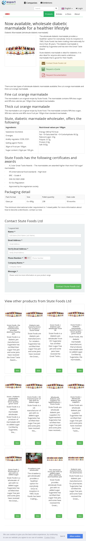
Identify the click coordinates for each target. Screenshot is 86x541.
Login (79, 8)
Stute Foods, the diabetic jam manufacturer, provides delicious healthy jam (13, 329)
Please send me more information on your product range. (44, 277)
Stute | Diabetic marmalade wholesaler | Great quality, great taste (13, 400)
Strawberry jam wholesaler (34, 469)
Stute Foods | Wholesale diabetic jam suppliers (75, 399)
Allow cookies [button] (75, 536)
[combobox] (28, 258)
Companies (30, 2)
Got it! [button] (62, 536)
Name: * (11, 231)
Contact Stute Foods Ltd (67, 286)
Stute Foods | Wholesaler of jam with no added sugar (13, 472)
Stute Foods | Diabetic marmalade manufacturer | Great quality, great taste (76, 329)
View (17, 370)
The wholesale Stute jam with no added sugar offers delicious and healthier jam (55, 473)
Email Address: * (15, 240)
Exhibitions (46, 3)
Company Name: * (16, 263)
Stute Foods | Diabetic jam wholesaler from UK (55, 327)
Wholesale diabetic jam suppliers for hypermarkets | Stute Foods (55, 400)
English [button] (67, 8)
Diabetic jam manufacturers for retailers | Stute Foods (34, 327)
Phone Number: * (15, 258)
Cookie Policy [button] (49, 537)
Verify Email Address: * (18, 249)
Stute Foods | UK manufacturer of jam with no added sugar (34, 399)
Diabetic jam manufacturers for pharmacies (76, 471)
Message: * (13, 271)
